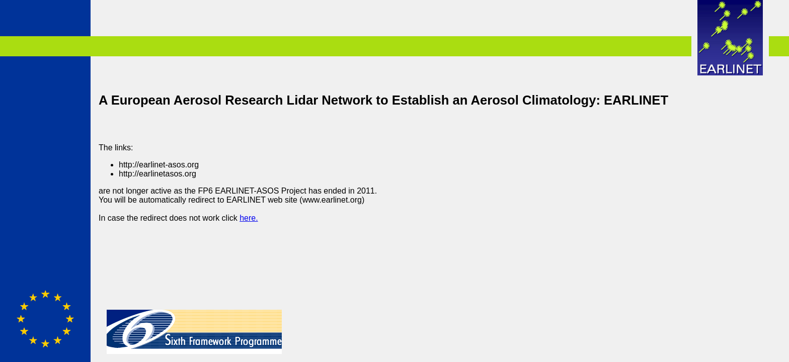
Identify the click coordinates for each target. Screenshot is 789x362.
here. (249, 218)
